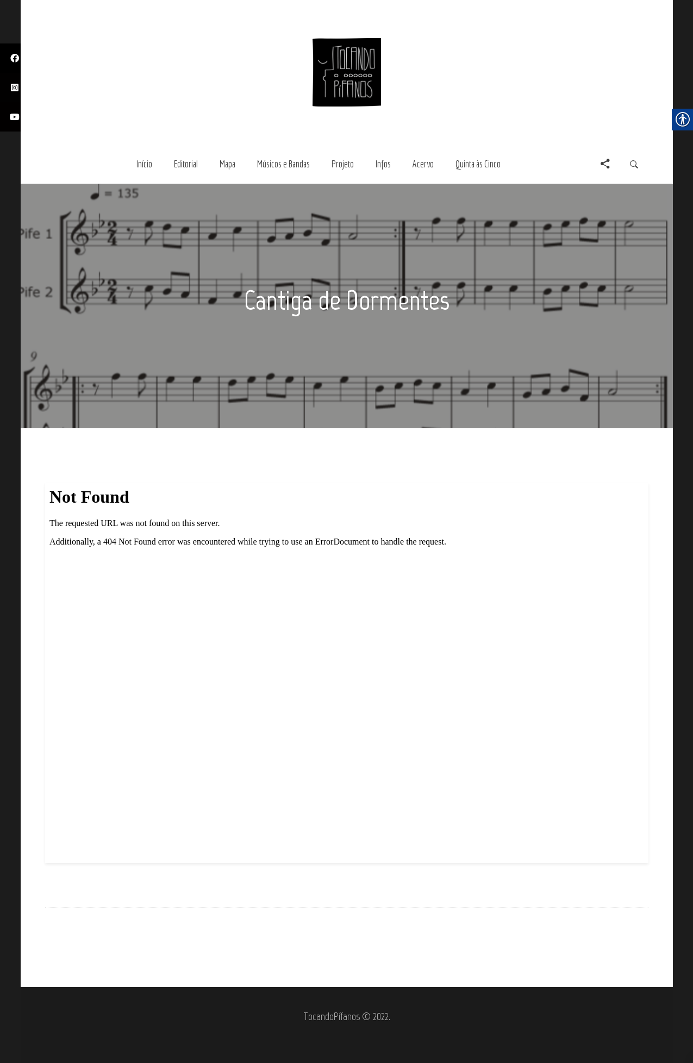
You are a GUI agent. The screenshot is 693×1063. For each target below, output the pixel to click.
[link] (347, 71)
